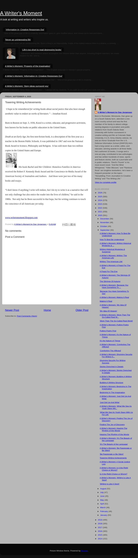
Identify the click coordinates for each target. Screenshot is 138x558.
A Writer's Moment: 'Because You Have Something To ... (114, 286)
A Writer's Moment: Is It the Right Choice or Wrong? (114, 469)
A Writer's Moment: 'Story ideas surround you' (27, 86)
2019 (100, 520)
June (102, 496)
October (104, 226)
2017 (100, 527)
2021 (100, 212)
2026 (100, 193)
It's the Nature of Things (110, 341)
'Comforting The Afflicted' (110, 351)
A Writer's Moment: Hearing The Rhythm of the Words (113, 429)
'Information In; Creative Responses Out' (25, 29)
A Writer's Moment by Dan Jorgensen (115, 112)
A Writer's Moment (21, 13)
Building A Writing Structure (111, 382)
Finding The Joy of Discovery (112, 424)
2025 (100, 196)
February (104, 511)
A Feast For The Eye (109, 271)
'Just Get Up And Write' (110, 402)
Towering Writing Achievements (113, 458)
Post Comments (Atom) (27, 316)
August (103, 489)
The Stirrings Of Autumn (110, 281)
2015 (100, 535)
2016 (100, 531)
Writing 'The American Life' (111, 261)
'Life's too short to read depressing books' (42, 49)
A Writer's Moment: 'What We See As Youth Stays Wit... (116, 407)
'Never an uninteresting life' (18, 39)
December (105, 219)
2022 (100, 208)
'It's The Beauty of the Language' (114, 444)
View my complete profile (105, 182)
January (104, 515)
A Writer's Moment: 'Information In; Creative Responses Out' (33, 76)
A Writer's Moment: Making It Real (114, 297)
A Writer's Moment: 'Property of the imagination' (27, 66)
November (105, 222)
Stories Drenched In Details (111, 367)
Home (47, 310)
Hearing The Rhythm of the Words (114, 434)
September (105, 230)
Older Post (82, 310)
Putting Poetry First (108, 331)
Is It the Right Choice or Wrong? (113, 474)
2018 (100, 523)
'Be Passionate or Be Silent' (112, 454)
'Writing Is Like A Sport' (109, 484)
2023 (100, 204)
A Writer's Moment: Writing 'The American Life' (113, 256)
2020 (100, 215)
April (102, 504)
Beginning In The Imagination (112, 392)
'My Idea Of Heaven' (108, 311)
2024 (100, 200)
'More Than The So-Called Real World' (116, 321)
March (103, 507)
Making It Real (106, 301)
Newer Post (12, 310)
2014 (100, 539)
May (102, 500)
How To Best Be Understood (112, 239)
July (102, 492)
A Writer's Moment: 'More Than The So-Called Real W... (115, 316)
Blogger (84, 551)
